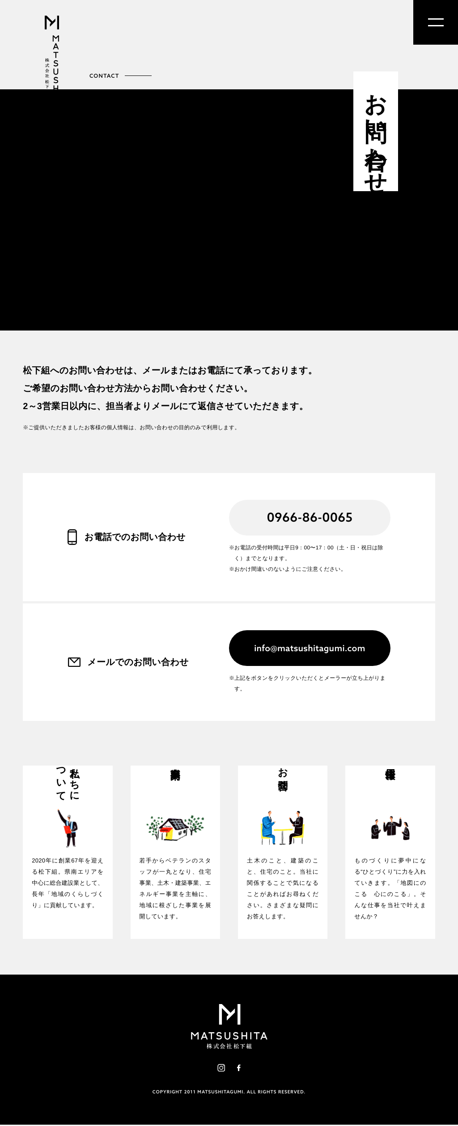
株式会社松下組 (52, 66)
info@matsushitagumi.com (309, 647)
